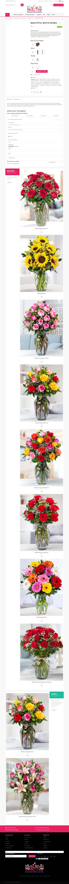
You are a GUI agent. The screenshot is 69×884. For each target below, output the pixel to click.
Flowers (34, 88)
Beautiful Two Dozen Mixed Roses (41, 487)
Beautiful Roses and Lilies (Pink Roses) (27, 816)
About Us (45, 843)
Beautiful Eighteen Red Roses (41, 228)
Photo (8, 136)
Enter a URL (12, 139)
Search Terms (46, 839)
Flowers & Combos (42, 80)
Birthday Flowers (43, 79)
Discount (26, 843)
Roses (42, 83)
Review (10, 127)
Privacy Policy (8, 847)
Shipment (8, 843)
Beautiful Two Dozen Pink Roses (42, 358)
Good (59, 120)
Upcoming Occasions (35, 85)
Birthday (37, 79)
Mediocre (56, 120)
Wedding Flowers (34, 86)
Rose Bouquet (37, 83)
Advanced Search (47, 841)
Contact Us (46, 845)
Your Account (27, 837)
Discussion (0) (17, 99)
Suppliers (45, 847)
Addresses (27, 841)
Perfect (60, 120)
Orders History (27, 845)
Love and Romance (55, 82)
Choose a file (10, 144)
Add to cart (42, 71)
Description (9, 99)
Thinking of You (57, 83)
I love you (36, 82)
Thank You (52, 83)
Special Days (46, 83)
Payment (7, 841)
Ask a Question (30, 115)
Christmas (49, 79)
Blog (7, 837)
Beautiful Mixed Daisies (42, 617)
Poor (55, 120)
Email (9, 153)
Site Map (45, 837)
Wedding (60, 85)
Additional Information (29, 847)
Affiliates (26, 839)
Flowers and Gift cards (51, 80)
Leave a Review (15, 115)
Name (9, 148)
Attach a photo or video (12, 133)
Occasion (32, 83)
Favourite (57, 79)
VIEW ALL (10, 182)
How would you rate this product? (15, 119)
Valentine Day (42, 85)
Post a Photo (55, 115)
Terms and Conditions (10, 845)
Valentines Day (48, 85)
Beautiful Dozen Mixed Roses (41, 422)
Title (11, 122)
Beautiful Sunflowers (41, 293)
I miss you (41, 82)
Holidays (32, 82)
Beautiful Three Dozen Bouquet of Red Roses (41, 682)
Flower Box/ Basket (34, 80)
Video (11, 136)
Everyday (53, 79)
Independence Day (47, 82)
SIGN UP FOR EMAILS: (10, 853)
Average (57, 120)
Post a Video (43, 115)
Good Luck (58, 80)
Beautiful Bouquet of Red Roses (41, 552)
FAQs (7, 839)
